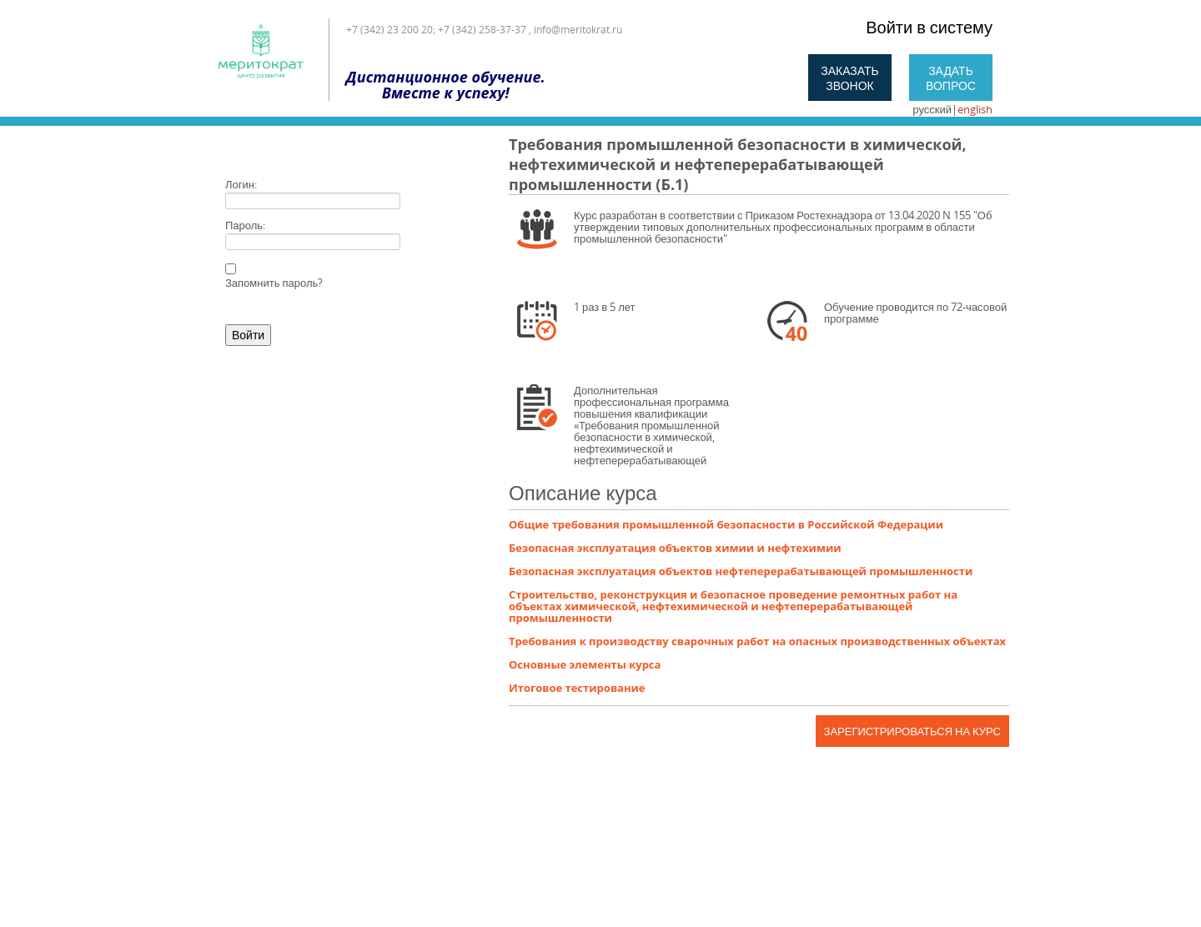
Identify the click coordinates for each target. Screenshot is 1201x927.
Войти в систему (929, 27)
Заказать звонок (850, 78)
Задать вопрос (951, 78)
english (974, 109)
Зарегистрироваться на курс (912, 731)
